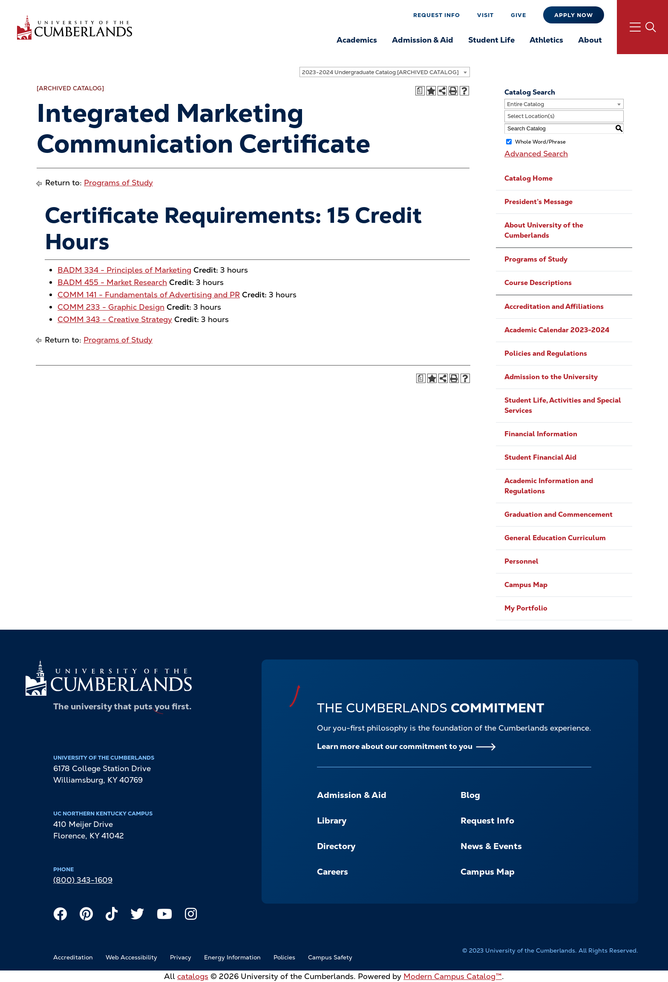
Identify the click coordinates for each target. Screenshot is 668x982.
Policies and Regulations (545, 353)
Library (331, 820)
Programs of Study (118, 182)
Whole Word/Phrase (540, 141)
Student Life (491, 40)
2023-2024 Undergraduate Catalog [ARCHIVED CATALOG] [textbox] (380, 72)
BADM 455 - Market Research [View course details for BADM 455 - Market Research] (112, 282)
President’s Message (538, 201)
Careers (332, 871)
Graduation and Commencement (558, 514)
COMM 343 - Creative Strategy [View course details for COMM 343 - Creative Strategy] (115, 319)
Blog (470, 795)
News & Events (491, 846)
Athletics (546, 40)
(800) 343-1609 (82, 880)
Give (518, 15)
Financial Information (540, 433)
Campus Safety (330, 957)
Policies (284, 957)
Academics (357, 40)
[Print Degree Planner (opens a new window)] (420, 90)
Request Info (436, 15)
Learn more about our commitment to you (394, 746)
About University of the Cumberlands (543, 230)
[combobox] (384, 72)
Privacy (180, 957)
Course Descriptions (538, 282)
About (590, 40)
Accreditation (73, 957)
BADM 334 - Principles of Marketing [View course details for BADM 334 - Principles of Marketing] (124, 270)
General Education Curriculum (555, 537)
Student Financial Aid (540, 457)
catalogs (192, 976)
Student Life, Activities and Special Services (562, 405)
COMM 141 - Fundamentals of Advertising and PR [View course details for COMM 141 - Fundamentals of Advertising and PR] (149, 294)
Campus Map (525, 584)
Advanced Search (536, 153)
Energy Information (232, 957)
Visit (485, 15)
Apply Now (573, 15)
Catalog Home (528, 178)
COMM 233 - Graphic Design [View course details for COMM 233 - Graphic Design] (111, 307)
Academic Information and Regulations (548, 485)
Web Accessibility (131, 957)
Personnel (521, 561)
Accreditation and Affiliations (554, 306)
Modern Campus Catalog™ (452, 976)
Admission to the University (551, 376)
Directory (336, 846)
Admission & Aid (422, 40)
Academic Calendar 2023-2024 (556, 329)
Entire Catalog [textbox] (525, 104)
